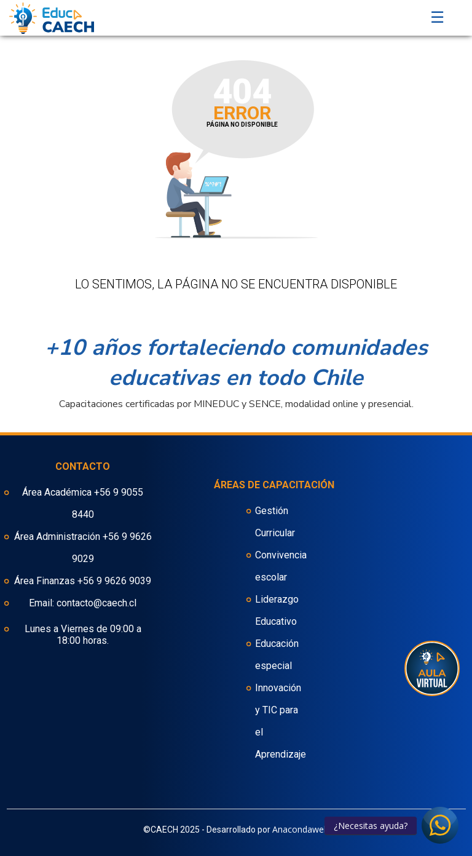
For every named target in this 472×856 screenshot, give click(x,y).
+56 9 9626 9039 (114, 581)
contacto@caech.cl (96, 603)
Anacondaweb (300, 829)
